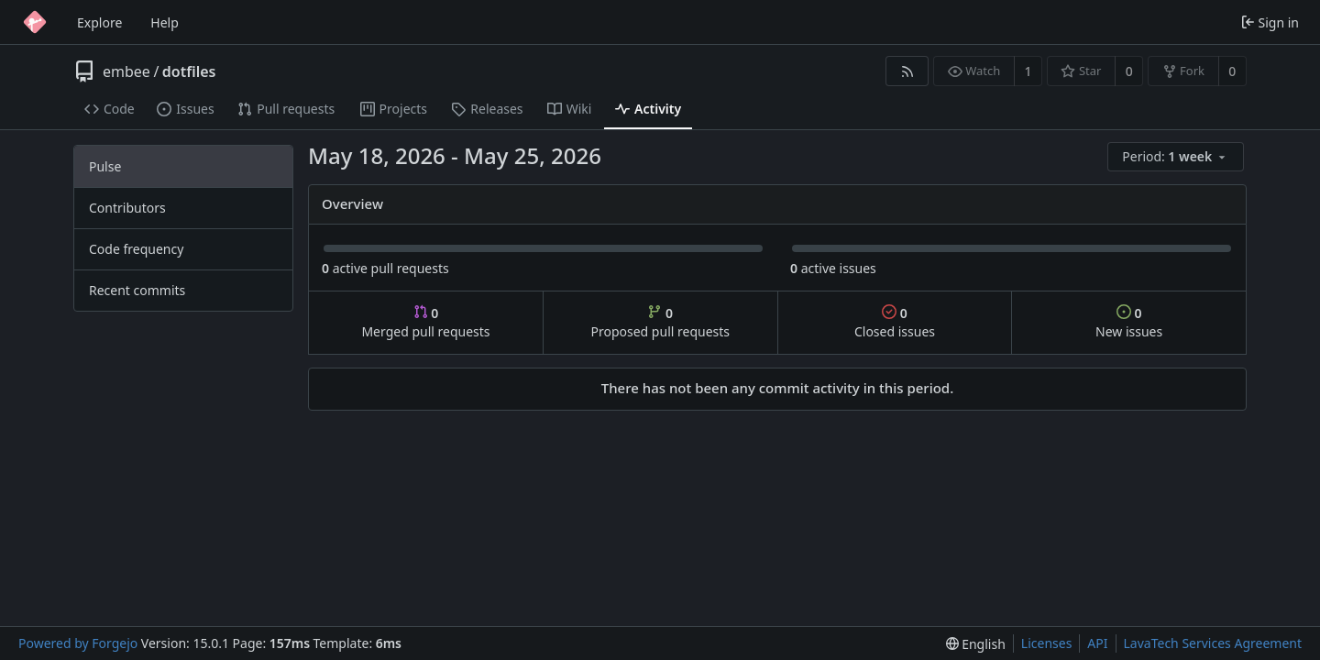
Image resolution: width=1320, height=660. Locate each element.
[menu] (1177, 157)
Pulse (105, 166)
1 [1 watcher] (1028, 71)
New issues (1128, 322)
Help (164, 22)
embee (126, 71)
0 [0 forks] (1232, 71)
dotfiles (189, 71)
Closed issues (894, 322)
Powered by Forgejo (78, 643)
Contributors (127, 207)
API (1097, 643)
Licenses (1046, 643)
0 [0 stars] (1129, 71)
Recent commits (137, 290)
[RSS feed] (907, 71)
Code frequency (136, 249)
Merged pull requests (425, 322)
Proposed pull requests (661, 322)
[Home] (34, 22)
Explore (99, 22)
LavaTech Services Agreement (1213, 643)
